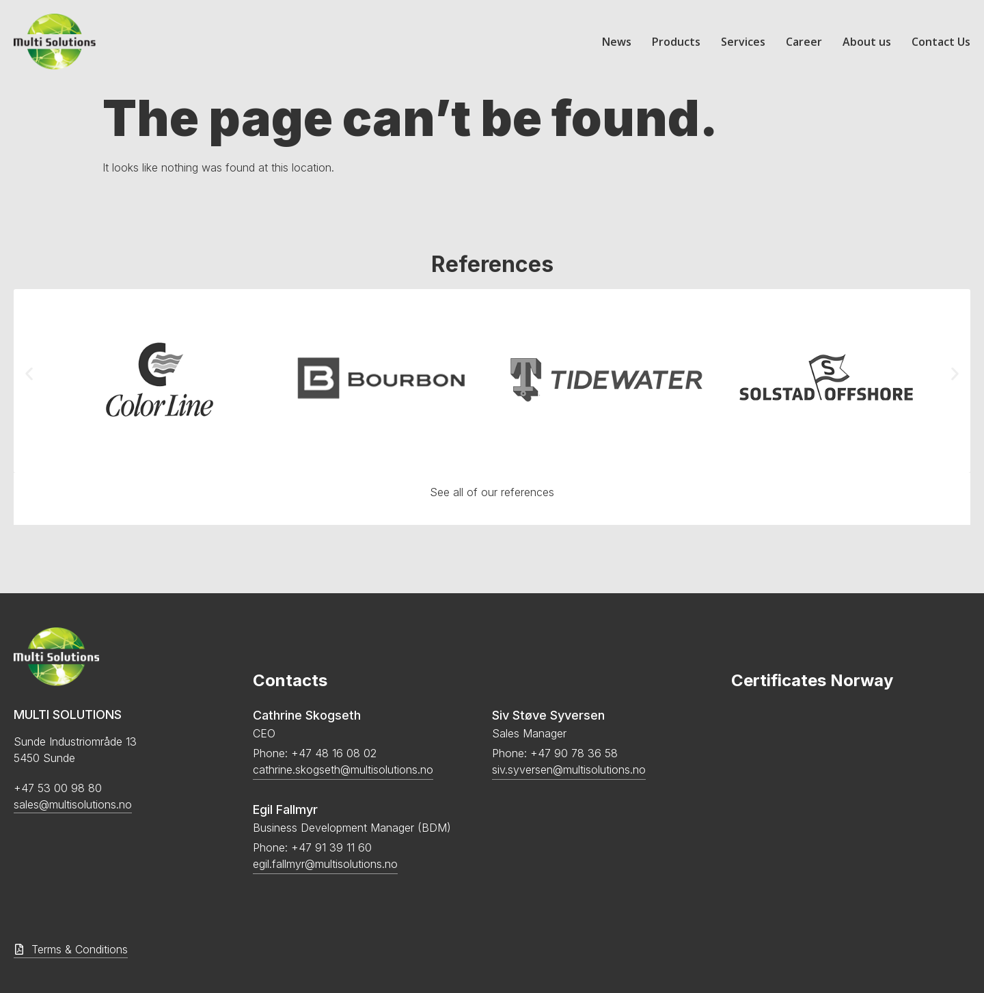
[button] (29, 374)
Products (676, 41)
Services (743, 41)
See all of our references (492, 492)
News (616, 41)
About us (867, 41)
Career (804, 41)
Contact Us (941, 41)
